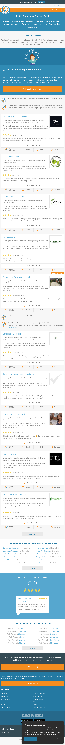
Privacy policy (37, 696)
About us (4, 693)
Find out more (12, 110)
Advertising (4, 696)
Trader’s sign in (59, 6)
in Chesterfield (16, 548)
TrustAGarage (5, 732)
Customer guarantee (39, 707)
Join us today (32, 666)
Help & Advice (5, 699)
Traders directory (38, 699)
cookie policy (39, 734)
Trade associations (39, 693)
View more (32, 534)
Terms (35, 705)
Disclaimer (36, 702)
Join (41, 2)
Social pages (5, 707)
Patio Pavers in (16, 628)
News (3, 705)
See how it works (32, 683)
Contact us (4, 702)
